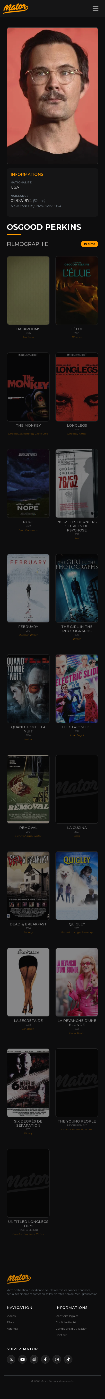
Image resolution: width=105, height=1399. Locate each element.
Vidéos (11, 1316)
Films (10, 1322)
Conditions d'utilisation (71, 1328)
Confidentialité (65, 1322)
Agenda (12, 1328)
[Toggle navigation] (95, 8)
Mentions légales (66, 1316)
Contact (61, 1335)
